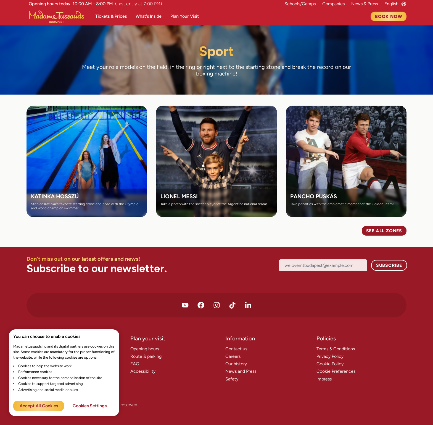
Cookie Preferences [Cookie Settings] (335, 371)
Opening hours (144, 348)
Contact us (236, 348)
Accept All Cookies (39, 405)
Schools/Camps (300, 3)
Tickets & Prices (111, 16)
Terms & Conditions (335, 348)
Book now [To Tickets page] (388, 16)
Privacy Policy (330, 356)
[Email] (323, 265)
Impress (324, 379)
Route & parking (146, 356)
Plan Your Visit (184, 16)
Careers (233, 356)
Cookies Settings (90, 405)
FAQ (134, 363)
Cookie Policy (330, 363)
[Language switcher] (391, 3)
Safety (231, 379)
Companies (333, 3)
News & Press (364, 3)
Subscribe (389, 265)
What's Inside (149, 16)
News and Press (240, 371)
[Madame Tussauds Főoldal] (59, 16)
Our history (236, 363)
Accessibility (142, 371)
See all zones (384, 230)
